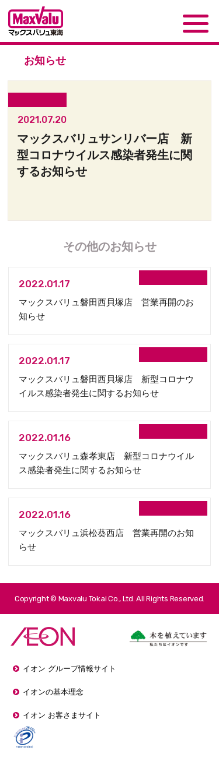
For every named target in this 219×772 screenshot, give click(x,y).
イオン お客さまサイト (62, 715)
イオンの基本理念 (53, 692)
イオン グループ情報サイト (69, 668)
